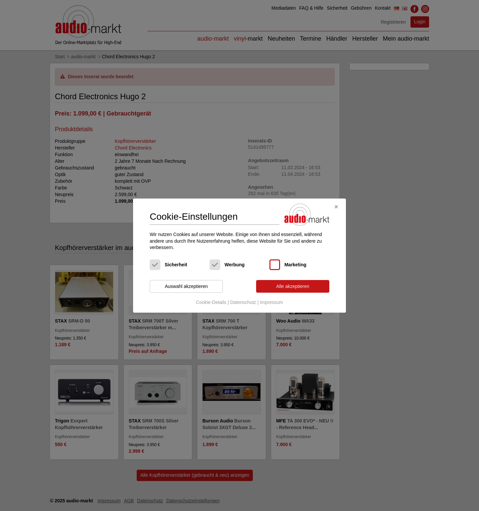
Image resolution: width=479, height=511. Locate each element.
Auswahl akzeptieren (186, 286)
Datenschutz (243, 302)
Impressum (271, 302)
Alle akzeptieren (292, 286)
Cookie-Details (211, 302)
